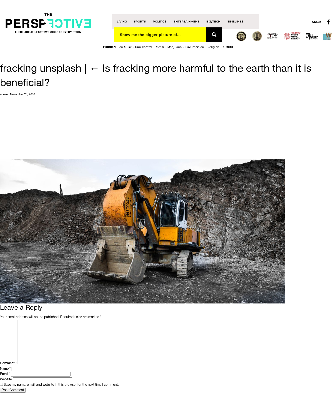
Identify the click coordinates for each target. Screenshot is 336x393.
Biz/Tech (213, 21)
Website (6, 379)
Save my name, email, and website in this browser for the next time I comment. (61, 384)
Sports (140, 21)
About (316, 22)
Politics (159, 21)
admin (4, 94)
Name (5, 368)
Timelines (235, 21)
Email (5, 374)
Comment (8, 363)
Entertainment (186, 21)
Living (122, 21)
